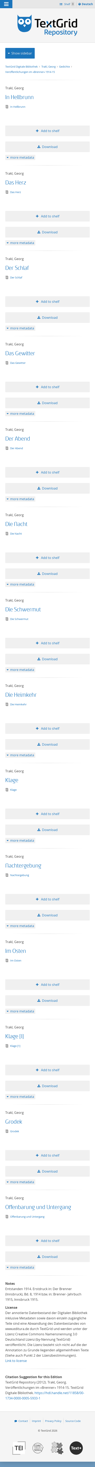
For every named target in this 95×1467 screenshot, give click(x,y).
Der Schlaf (17, 268)
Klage (11, 780)
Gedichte (64, 66)
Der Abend (17, 439)
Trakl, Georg (48, 66)
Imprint (36, 1421)
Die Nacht (16, 524)
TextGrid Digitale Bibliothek (21, 66)
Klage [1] (14, 1036)
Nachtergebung (23, 866)
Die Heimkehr (21, 695)
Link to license (16, 1360)
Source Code (73, 1421)
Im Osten (15, 951)
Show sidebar (21, 53)
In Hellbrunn (19, 97)
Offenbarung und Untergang (38, 1207)
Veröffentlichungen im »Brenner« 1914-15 (30, 72)
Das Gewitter (20, 353)
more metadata (22, 157)
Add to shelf (49, 131)
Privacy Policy (53, 1421)
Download (50, 147)
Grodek (13, 1122)
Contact (23, 1421)
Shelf (69, 4)
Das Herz (15, 183)
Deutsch (88, 4)
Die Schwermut (23, 609)
